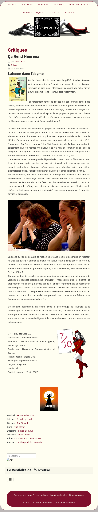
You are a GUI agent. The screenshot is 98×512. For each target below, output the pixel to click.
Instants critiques (33, 13)
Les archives (42, 495)
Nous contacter (76, 495)
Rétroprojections (80, 5)
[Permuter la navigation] (10, 479)
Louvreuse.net (45, 502)
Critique (14, 65)
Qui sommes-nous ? (24, 495)
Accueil (12, 5)
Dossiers (43, 5)
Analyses (59, 5)
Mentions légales (58, 495)
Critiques (27, 5)
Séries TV (70, 13)
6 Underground (24, 419)
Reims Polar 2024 (26, 415)
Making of (54, 13)
